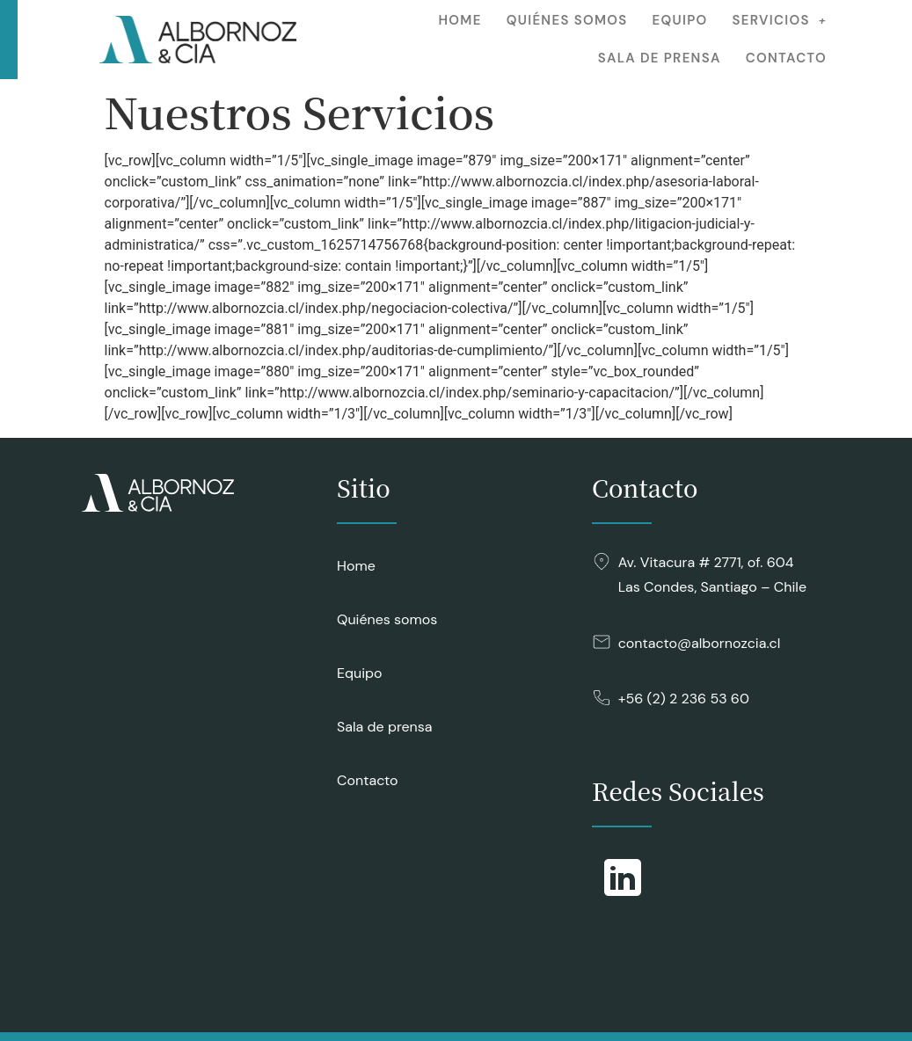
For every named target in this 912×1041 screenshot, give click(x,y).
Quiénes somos (567, 20)
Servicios (780, 20)
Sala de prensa (659, 58)
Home (459, 20)
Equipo (680, 20)
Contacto (786, 58)
